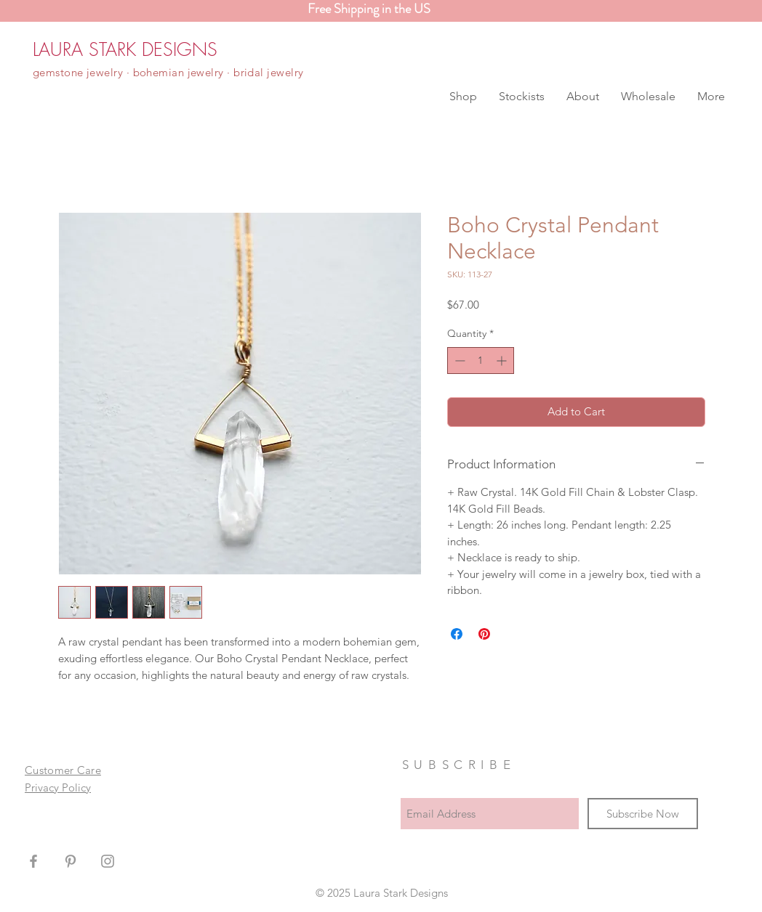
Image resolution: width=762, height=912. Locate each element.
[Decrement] (458, 360)
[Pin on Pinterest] (484, 634)
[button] (463, 96)
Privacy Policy (58, 787)
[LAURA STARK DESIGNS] (125, 49)
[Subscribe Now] (642, 813)
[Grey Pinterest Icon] (70, 861)
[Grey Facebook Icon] (33, 861)
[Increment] (503, 360)
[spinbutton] (481, 360)
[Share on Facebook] (456, 634)
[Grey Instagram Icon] (107, 861)
